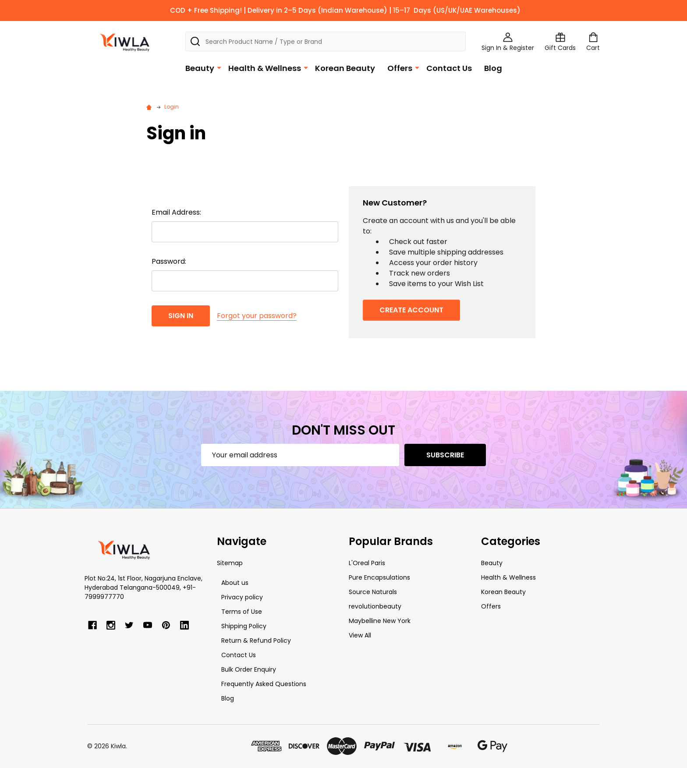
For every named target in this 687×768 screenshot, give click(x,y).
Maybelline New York (380, 620)
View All (360, 635)
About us (234, 582)
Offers (399, 68)
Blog (493, 68)
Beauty (199, 68)
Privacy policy (242, 597)
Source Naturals (373, 592)
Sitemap (230, 563)
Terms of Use (241, 611)
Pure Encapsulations (379, 577)
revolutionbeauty (375, 606)
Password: (169, 261)
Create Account (411, 310)
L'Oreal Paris (367, 563)
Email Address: (176, 212)
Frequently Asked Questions (263, 684)
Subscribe (445, 455)
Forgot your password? (257, 316)
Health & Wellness (264, 68)
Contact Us (449, 68)
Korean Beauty (345, 68)
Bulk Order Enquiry (248, 669)
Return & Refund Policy (256, 640)
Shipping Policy (243, 626)
